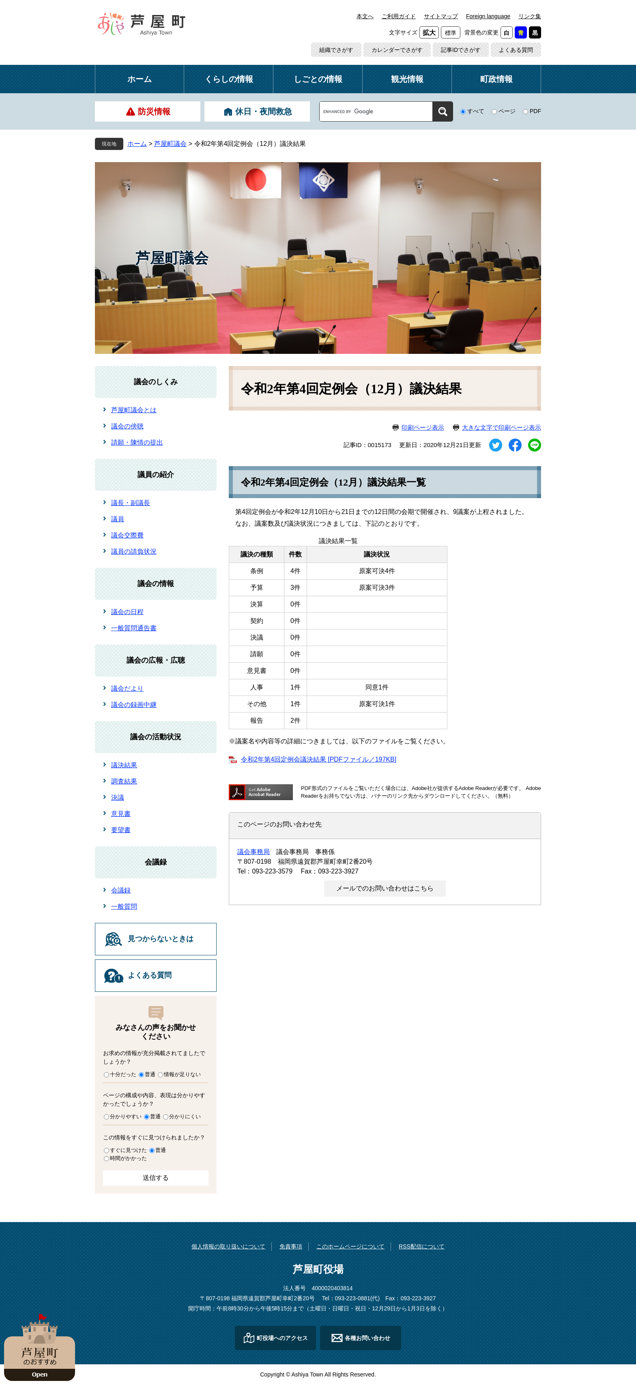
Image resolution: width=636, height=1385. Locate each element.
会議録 (156, 862)
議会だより (127, 688)
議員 (117, 519)
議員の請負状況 (134, 551)
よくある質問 (516, 50)
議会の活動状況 (155, 737)
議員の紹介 (156, 475)
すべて (475, 111)
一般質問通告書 (134, 628)
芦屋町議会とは (134, 410)
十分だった (123, 1074)
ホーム (139, 79)
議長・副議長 (130, 502)
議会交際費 (127, 535)
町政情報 (496, 79)
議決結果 (124, 765)
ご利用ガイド (399, 16)
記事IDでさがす (461, 50)
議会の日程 (127, 611)
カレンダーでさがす (397, 50)
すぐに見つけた (128, 1150)
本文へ (365, 16)
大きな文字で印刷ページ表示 (501, 427)
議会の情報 (156, 584)
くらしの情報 (228, 79)
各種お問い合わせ (367, 1338)
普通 (150, 1074)
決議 (117, 797)
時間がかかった (128, 1158)
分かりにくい (185, 1116)
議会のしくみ (156, 382)
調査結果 (124, 781)
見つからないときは (160, 939)
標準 (450, 33)
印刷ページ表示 (423, 427)
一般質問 (124, 906)
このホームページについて (350, 1246)
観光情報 (407, 79)
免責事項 (290, 1246)
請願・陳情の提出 (137, 442)
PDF (535, 111)
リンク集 (529, 16)
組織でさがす (336, 50)
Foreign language (488, 16)
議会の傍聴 (127, 426)
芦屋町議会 (170, 143)
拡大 (429, 32)
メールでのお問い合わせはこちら (385, 888)
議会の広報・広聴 (156, 660)
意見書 (121, 813)
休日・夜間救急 (263, 111)
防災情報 (154, 111)
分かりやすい (126, 1116)
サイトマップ (441, 16)
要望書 (121, 829)
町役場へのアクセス (282, 1338)
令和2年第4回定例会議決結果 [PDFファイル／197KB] (318, 759)
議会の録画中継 (134, 704)
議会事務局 (253, 851)
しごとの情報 (318, 79)
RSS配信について (422, 1246)
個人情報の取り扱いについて (228, 1246)
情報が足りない (182, 1074)
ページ (507, 111)
